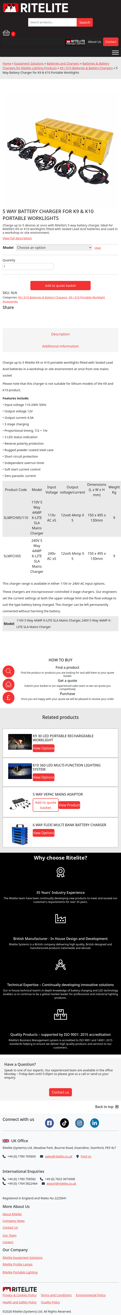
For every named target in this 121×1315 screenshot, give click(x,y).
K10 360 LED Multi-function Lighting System (67, 767)
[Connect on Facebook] (49, 1122)
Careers (8, 1242)
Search (84, 22)
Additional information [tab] (60, 346)
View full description (17, 238)
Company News (14, 1221)
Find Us (86, 1156)
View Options (43, 748)
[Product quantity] (28, 266)
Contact (110, 42)
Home (7, 63)
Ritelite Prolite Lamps (18, 1264)
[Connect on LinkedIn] (95, 1122)
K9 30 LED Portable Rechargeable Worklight (63, 738)
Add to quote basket (60, 285)
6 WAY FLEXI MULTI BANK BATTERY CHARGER (69, 825)
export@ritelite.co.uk (61, 1183)
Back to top (106, 1106)
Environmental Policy (91, 1295)
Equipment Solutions (29, 63)
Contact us (60, 1092)
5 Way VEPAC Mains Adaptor (58, 794)
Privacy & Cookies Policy (19, 1295)
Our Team (10, 1235)
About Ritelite (12, 1214)
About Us (94, 42)
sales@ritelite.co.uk (58, 1156)
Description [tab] (60, 334)
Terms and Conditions (56, 1295)
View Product (69, 805)
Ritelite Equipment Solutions (23, 1258)
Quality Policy (50, 1302)
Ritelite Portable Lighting (20, 1272)
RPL (70, 43)
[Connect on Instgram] (80, 1122)
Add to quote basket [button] (45, 805)
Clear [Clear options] (97, 248)
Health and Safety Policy (20, 1302)
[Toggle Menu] (115, 52)
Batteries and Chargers (63, 63)
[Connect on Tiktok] (65, 1122)
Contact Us (10, 1227)
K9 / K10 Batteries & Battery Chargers (86, 68)
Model (8, 247)
